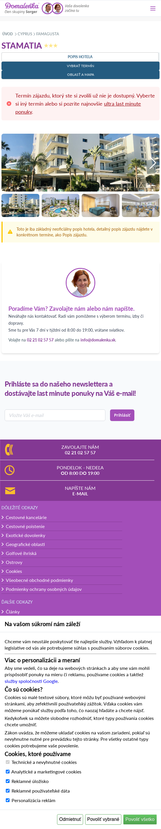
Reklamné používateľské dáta (41, 790)
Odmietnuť (70, 819)
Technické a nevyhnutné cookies (44, 762)
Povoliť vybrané (103, 819)
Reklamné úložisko (30, 781)
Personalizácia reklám (33, 800)
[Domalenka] (22, 8)
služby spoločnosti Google (31, 681)
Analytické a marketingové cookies (46, 771)
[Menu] (152, 8)
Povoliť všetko (139, 819)
